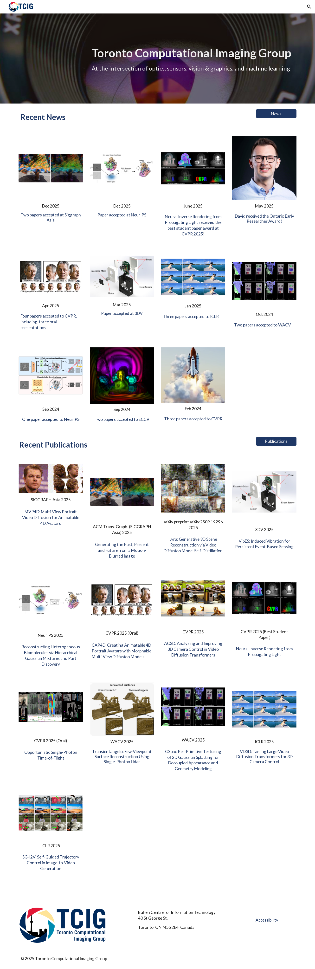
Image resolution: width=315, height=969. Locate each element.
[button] (309, 7)
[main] (193, 58)
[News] (276, 113)
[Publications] (276, 441)
